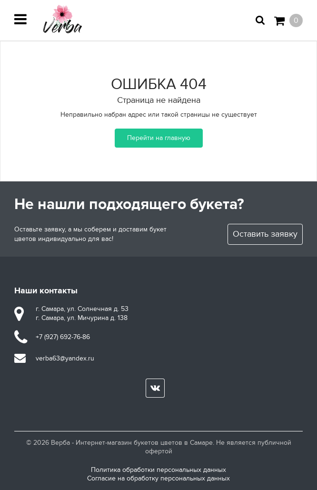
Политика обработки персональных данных (158, 470)
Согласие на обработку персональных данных (158, 478)
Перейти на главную (158, 138)
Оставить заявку (265, 234)
